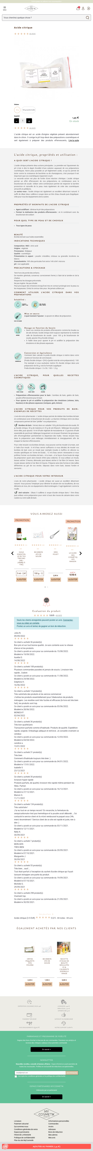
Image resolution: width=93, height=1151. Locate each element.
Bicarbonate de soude (38, 554)
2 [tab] (47, 587)
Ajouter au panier (46, 1146)
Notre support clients (63, 1024)
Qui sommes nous (21, 1127)
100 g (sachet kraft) (28, 110)
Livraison (17, 1121)
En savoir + (46, 1049)
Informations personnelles (58, 1121)
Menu (5, 8)
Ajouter (21, 579)
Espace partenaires (21, 1132)
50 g (17, 110)
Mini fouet (56, 553)
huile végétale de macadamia (50, 431)
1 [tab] (45, 587)
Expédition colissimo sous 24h (29, 1003)
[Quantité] (22, 120)
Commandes (53, 1124)
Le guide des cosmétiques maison (72, 557)
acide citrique (22, 428)
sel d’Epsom (55, 428)
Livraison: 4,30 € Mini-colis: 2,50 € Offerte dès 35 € (63, 1005)
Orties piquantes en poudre (30, 962)
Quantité (17, 116)
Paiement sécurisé (29, 1016)
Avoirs (50, 1127)
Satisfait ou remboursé (63, 1016)
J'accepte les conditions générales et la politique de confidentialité (41, 1076)
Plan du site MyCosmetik (23, 1140)
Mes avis (51, 1138)
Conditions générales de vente (26, 1129)
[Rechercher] (43, 18)
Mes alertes (52, 1135)
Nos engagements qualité (29, 1024)
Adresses (52, 1129)
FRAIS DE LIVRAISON (22, 1135)
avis (32, 34)
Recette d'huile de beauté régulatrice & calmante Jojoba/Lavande (64, 966)
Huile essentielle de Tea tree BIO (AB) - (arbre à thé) (21, 558)
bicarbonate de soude (67, 425)
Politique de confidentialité (24, 1138)
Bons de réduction (55, 1132)
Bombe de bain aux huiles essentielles (28, 237)
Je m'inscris (72, 1073)
